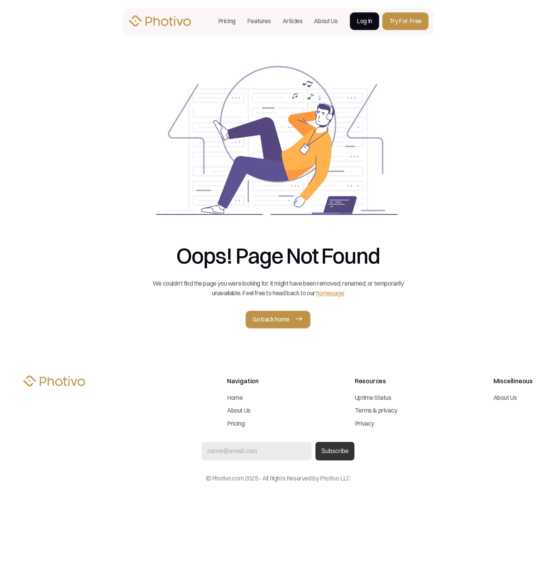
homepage (330, 293)
